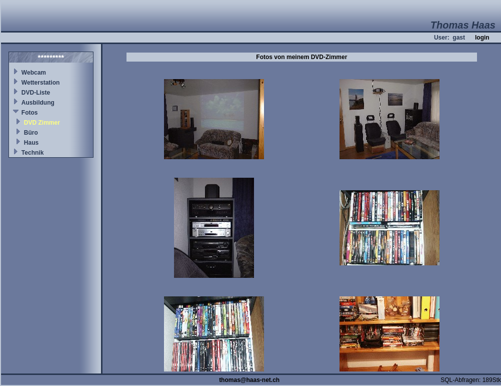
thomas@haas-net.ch (249, 379)
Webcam (34, 72)
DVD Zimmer (42, 122)
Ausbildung (38, 102)
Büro (31, 132)
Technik (33, 152)
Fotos (30, 112)
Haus (31, 142)
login (482, 37)
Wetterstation (41, 82)
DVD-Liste (36, 92)
